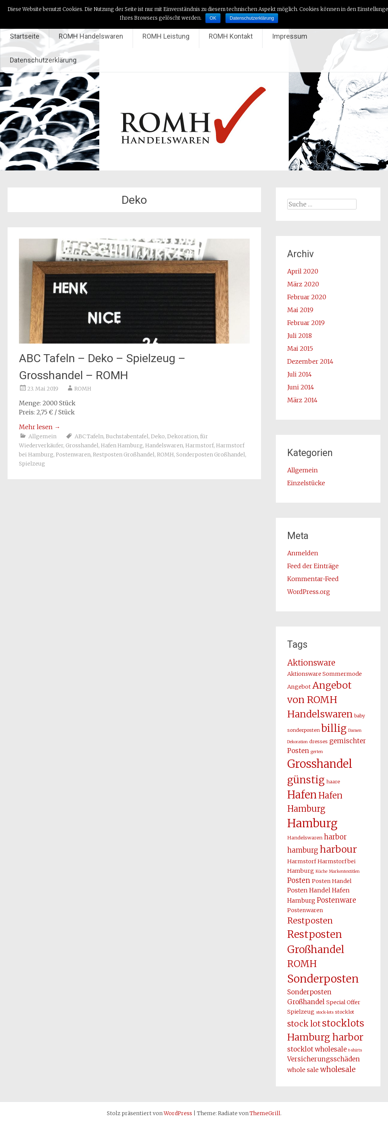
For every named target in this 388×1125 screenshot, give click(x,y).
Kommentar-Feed (313, 579)
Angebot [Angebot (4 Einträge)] (299, 686)
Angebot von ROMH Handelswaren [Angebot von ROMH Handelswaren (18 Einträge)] (320, 699)
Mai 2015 (300, 348)
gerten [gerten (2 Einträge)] (317, 751)
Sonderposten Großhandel (210, 454)
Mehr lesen (39, 427)
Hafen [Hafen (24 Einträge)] (302, 794)
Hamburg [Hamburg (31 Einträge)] (312, 823)
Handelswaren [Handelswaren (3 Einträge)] (304, 837)
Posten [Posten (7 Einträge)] (298, 880)
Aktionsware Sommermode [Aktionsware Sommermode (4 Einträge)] (324, 673)
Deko (158, 436)
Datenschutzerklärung (43, 60)
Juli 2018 (299, 335)
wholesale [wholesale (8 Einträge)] (337, 1069)
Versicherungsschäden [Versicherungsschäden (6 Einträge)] (323, 1059)
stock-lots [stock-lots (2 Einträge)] (324, 1012)
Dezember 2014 (310, 361)
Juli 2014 (299, 374)
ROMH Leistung (165, 36)
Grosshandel (82, 445)
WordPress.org (308, 591)
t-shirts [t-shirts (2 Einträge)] (355, 1050)
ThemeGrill (265, 1113)
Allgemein (42, 436)
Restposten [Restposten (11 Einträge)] (310, 921)
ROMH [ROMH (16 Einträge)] (302, 964)
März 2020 (303, 284)
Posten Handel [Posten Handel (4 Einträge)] (332, 881)
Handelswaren (164, 445)
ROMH (82, 388)
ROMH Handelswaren (91, 36)
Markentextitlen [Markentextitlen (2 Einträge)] (344, 871)
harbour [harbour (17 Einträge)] (338, 849)
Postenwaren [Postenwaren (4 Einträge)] (305, 910)
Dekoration (182, 436)
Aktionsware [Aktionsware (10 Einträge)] (311, 663)
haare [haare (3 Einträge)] (333, 781)
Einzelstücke (306, 483)
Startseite (24, 36)
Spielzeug (32, 463)
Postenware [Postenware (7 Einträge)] (336, 900)
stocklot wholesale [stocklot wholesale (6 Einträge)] (317, 1049)
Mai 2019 (300, 310)
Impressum (289, 36)
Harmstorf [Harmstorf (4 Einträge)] (301, 861)
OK (213, 18)
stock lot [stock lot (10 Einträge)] (304, 1024)
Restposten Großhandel (124, 454)
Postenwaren (73, 454)
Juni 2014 (300, 387)
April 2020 (302, 271)
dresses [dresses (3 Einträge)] (318, 741)
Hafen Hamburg (122, 445)
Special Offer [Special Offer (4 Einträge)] (343, 1002)
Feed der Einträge (313, 566)
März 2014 (302, 400)
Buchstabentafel (127, 436)
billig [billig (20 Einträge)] (334, 728)
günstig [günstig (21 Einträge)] (306, 779)
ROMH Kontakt (231, 36)
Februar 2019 (306, 323)
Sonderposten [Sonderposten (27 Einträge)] (323, 979)
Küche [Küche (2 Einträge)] (321, 871)
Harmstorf (199, 445)
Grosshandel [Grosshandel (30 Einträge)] (319, 764)
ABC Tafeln (89, 436)
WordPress (178, 1113)
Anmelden (302, 553)
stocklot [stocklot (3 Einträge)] (344, 1012)
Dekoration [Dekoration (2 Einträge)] (297, 741)
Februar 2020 (306, 297)
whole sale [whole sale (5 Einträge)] (303, 1069)
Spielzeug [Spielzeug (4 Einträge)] (300, 1011)
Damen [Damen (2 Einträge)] (354, 730)
